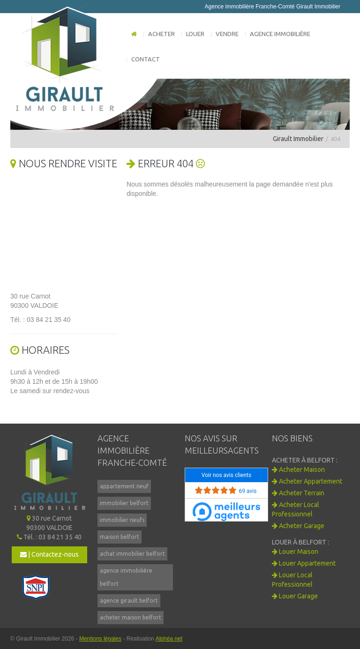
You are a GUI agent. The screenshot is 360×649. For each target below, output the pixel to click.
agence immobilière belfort (126, 577)
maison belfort (119, 537)
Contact (145, 59)
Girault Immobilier (298, 138)
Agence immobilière (280, 33)
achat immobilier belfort (132, 554)
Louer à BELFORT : (300, 542)
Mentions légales (100, 638)
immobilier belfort (124, 503)
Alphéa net (169, 638)
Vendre (227, 33)
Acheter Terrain (298, 493)
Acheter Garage (298, 526)
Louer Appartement (304, 563)
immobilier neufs (122, 520)
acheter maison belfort (130, 617)
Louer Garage (295, 596)
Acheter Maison (298, 469)
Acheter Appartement (307, 481)
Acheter (161, 33)
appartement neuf (124, 486)
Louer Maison (295, 551)
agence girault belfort (129, 600)
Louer (195, 33)
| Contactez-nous (49, 554)
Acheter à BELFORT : (305, 460)
